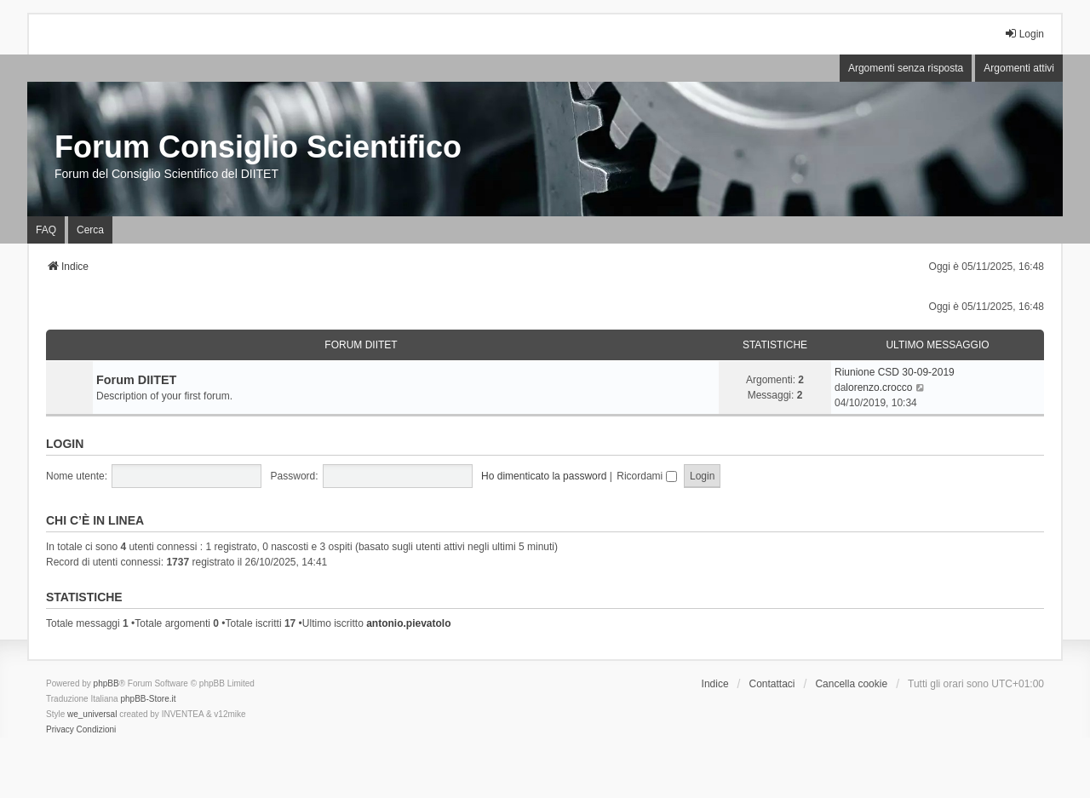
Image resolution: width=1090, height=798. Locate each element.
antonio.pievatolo (408, 623)
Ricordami (646, 476)
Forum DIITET (360, 345)
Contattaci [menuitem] (772, 684)
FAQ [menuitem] (46, 230)
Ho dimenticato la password (543, 476)
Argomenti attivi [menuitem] (1019, 68)
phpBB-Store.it (147, 698)
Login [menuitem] (1024, 33)
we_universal (92, 714)
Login (64, 444)
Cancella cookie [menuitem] (851, 684)
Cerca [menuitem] (90, 230)
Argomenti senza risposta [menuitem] (905, 68)
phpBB (106, 683)
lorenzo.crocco (879, 387)
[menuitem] (60, 730)
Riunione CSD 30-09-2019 (895, 372)
